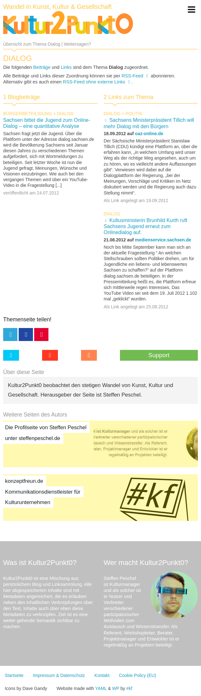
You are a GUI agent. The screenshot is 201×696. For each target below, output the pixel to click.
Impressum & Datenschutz (59, 675)
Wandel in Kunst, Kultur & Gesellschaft (57, 6)
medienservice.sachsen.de (163, 239)
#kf (129, 688)
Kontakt (101, 675)
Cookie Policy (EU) (137, 675)
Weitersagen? (77, 44)
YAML (101, 688)
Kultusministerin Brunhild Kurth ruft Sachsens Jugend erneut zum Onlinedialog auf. (145, 226)
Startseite (14, 675)
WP (115, 688)
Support (159, 355)
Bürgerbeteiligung (27, 113)
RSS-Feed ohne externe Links (94, 81)
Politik (133, 113)
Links (66, 67)
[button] (191, 9)
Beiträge (42, 67)
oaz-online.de (149, 133)
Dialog (65, 113)
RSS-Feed (132, 75)
